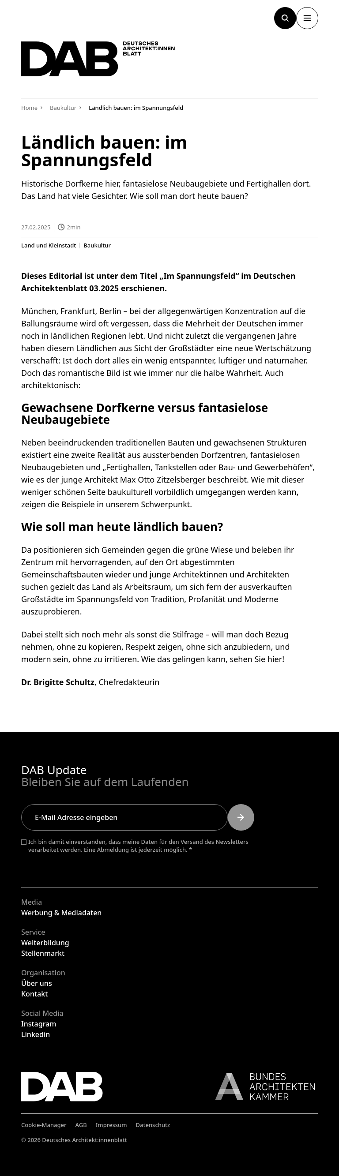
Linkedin (35, 1034)
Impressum (111, 1125)
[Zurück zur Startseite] (105, 62)
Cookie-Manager (44, 1125)
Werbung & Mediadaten (61, 913)
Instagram (38, 1024)
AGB (81, 1125)
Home (29, 108)
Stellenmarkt (42, 953)
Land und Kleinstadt (48, 245)
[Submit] (241, 817)
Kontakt (34, 994)
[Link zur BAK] (260, 1086)
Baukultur (97, 245)
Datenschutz (153, 1125)
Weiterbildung (45, 943)
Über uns (36, 983)
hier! (275, 659)
